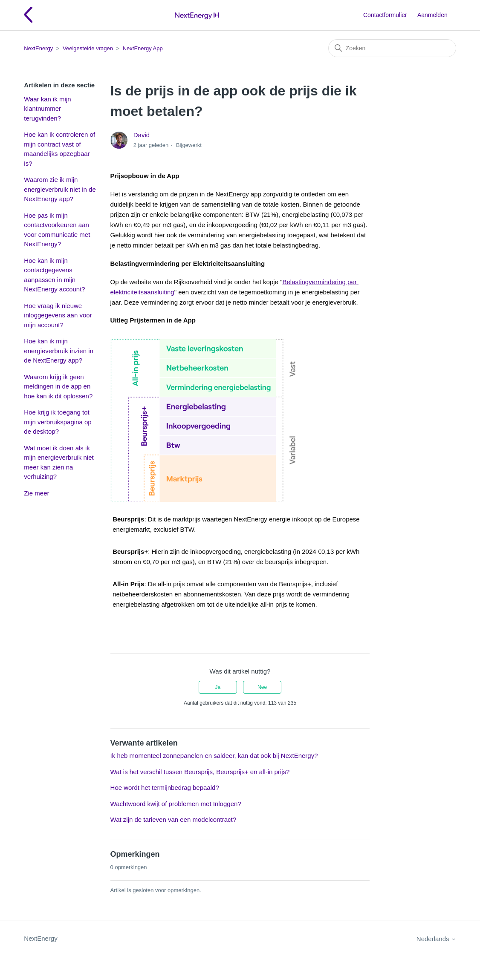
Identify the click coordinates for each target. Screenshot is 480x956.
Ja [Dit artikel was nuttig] (218, 687)
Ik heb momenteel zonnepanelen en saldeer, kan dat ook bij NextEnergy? (214, 755)
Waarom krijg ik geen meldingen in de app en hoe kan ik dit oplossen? (58, 386)
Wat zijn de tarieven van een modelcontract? (173, 819)
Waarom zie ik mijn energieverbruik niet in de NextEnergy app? (59, 189)
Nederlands (436, 938)
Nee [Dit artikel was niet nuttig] (262, 687)
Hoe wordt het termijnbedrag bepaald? (164, 787)
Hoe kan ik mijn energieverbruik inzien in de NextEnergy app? (58, 350)
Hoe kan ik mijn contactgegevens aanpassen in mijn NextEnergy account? (54, 275)
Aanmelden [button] (432, 15)
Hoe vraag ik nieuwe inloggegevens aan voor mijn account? (58, 315)
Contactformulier (385, 15)
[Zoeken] (392, 48)
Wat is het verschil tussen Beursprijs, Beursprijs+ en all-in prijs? (200, 771)
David (141, 134)
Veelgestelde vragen (88, 48)
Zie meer (36, 493)
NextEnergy (38, 48)
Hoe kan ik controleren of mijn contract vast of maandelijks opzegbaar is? (59, 149)
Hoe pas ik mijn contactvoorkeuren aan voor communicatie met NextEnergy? (57, 230)
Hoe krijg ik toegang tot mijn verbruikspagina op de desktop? (57, 422)
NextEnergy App (143, 48)
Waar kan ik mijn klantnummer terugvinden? (47, 108)
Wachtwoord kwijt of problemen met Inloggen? (175, 803)
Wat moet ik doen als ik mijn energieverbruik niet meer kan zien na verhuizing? (58, 462)
